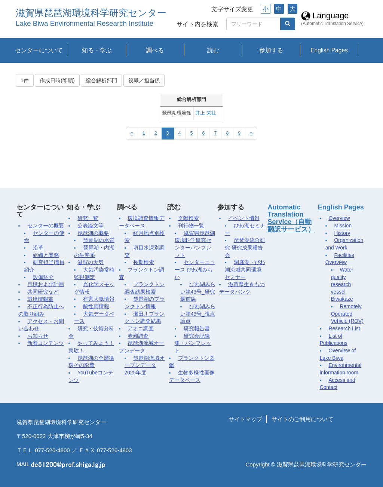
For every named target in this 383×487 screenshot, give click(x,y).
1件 (25, 80)
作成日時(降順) (57, 80)
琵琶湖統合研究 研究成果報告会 (245, 248)
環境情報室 (40, 299)
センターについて (39, 50)
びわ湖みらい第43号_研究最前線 (197, 292)
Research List (344, 328)
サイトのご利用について (302, 419)
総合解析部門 (101, 80)
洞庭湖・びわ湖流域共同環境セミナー (245, 270)
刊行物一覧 (191, 226)
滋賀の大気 (90, 262)
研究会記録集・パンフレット (193, 343)
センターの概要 (45, 226)
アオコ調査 (141, 328)
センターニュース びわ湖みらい (195, 270)
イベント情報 (244, 218)
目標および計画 (45, 284)
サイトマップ (245, 419)
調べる (155, 50)
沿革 (38, 248)
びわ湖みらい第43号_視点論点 (197, 314)
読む (213, 50)
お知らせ (37, 336)
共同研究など (43, 292)
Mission (343, 226)
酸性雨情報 (96, 306)
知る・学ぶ (97, 50)
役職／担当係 (144, 80)
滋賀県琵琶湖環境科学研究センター (91, 13)
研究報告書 (197, 328)
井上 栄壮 (205, 113)
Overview (339, 218)
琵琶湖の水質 (98, 240)
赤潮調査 (138, 336)
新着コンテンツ (45, 343)
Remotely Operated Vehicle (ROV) (347, 314)
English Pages (329, 50)
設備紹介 (43, 277)
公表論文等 (90, 226)
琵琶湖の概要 (93, 233)
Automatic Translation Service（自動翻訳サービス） (291, 218)
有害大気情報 (98, 299)
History (342, 233)
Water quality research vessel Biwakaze (342, 284)
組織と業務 (46, 255)
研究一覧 (87, 218)
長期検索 (143, 262)
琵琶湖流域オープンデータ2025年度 (145, 365)
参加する (271, 50)
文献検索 (188, 218)
